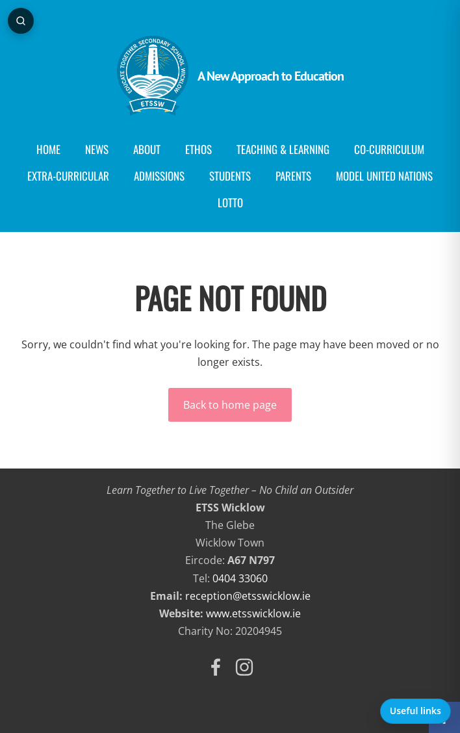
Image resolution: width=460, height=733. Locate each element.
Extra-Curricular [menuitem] (68, 176)
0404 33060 (240, 578)
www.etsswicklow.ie (253, 613)
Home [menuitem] (48, 149)
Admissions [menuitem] (159, 176)
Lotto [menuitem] (230, 202)
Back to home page (230, 405)
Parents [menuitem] (293, 176)
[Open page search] (21, 21)
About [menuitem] (146, 149)
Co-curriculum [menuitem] (389, 149)
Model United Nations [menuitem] (384, 176)
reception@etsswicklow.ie (248, 596)
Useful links (415, 710)
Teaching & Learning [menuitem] (282, 149)
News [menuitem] (97, 149)
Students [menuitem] (230, 176)
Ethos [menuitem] (198, 149)
